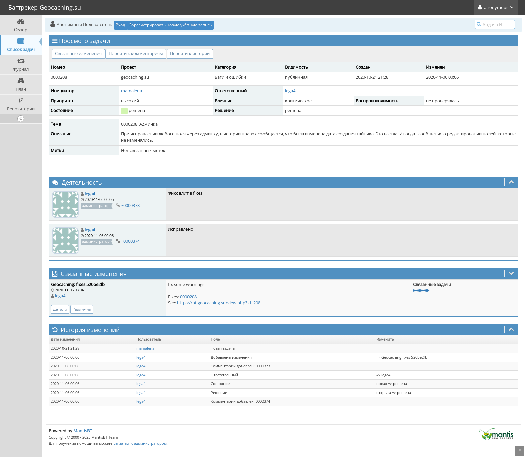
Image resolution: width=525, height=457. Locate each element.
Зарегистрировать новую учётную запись (170, 25)
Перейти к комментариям (136, 53)
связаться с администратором (140, 443)
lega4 (290, 91)
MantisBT (82, 430)
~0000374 (130, 241)
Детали (60, 309)
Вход (120, 25)
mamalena (131, 91)
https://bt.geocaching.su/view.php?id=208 (218, 303)
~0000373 (130, 205)
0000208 (188, 297)
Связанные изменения (78, 53)
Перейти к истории (190, 53)
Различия (81, 309)
